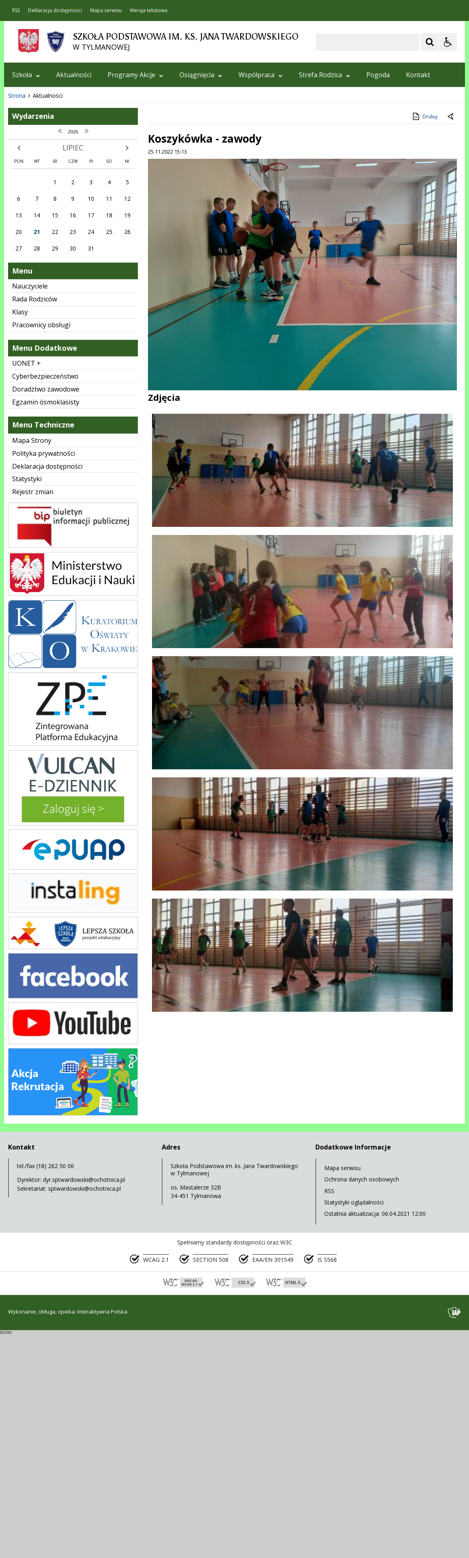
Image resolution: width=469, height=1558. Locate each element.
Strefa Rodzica (324, 74)
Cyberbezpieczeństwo (45, 600)
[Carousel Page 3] (98, 295)
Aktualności (73, 74)
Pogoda (378, 74)
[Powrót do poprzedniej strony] (451, 340)
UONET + (26, 587)
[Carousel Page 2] (90, 295)
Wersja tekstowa (148, 10)
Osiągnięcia (201, 74)
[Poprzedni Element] (42, 295)
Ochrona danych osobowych (361, 1403)
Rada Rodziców (34, 522)
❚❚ (20, 294)
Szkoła (26, 74)
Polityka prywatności (43, 677)
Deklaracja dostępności (55, 10)
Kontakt (418, 74)
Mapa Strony (31, 664)
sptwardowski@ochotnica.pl (84, 1412)
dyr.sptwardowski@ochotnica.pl (84, 1403)
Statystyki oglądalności (354, 1426)
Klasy (20, 535)
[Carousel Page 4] (106, 295)
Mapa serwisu (106, 10)
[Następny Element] (63, 295)
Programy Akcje (135, 74)
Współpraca (261, 74)
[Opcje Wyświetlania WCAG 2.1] (448, 42)
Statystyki (27, 702)
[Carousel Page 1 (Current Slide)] (83, 295)
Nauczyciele (30, 509)
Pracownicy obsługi (41, 548)
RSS (16, 10)
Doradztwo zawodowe (45, 612)
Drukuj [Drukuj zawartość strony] (424, 340)
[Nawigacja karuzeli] (52, 295)
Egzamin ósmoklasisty (45, 625)
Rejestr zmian (32, 715)
